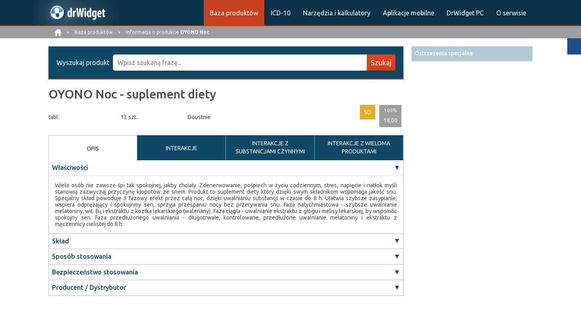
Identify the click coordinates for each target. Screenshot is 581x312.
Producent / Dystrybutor (89, 287)
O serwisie (511, 13)
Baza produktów (234, 13)
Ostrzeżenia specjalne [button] (444, 53)
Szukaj (381, 63)
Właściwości (70, 167)
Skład (60, 241)
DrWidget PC (465, 13)
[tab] (472, 53)
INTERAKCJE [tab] (181, 148)
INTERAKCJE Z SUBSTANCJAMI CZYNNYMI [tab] (270, 147)
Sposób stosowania (81, 256)
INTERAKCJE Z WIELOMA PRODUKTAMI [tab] (359, 147)
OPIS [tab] (93, 148)
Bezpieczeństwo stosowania (95, 272)
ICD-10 (280, 13)
